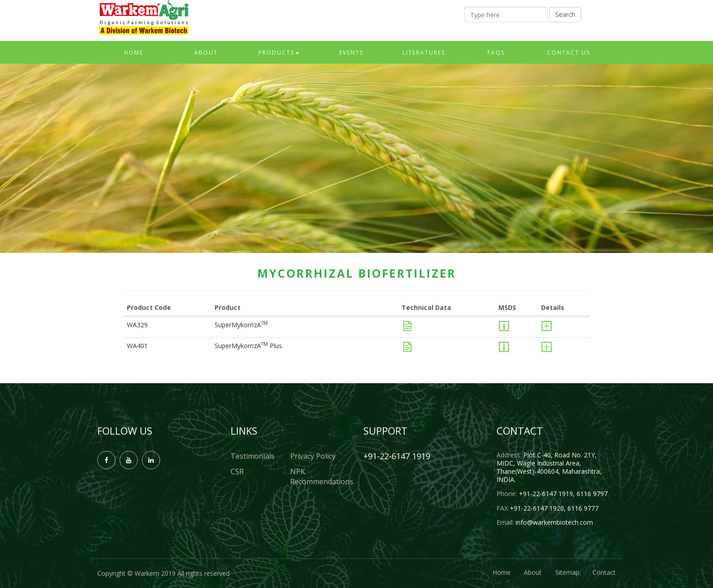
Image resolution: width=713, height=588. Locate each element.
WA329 (137, 324)
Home (133, 52)
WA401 (137, 345)
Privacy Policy (313, 456)
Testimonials (253, 456)
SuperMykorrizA (241, 324)
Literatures (424, 52)
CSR (237, 471)
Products (278, 52)
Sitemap (567, 572)
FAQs (496, 52)
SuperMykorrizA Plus (248, 345)
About (206, 52)
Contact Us (569, 52)
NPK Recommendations (320, 476)
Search (565, 14)
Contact (604, 572)
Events (351, 52)
